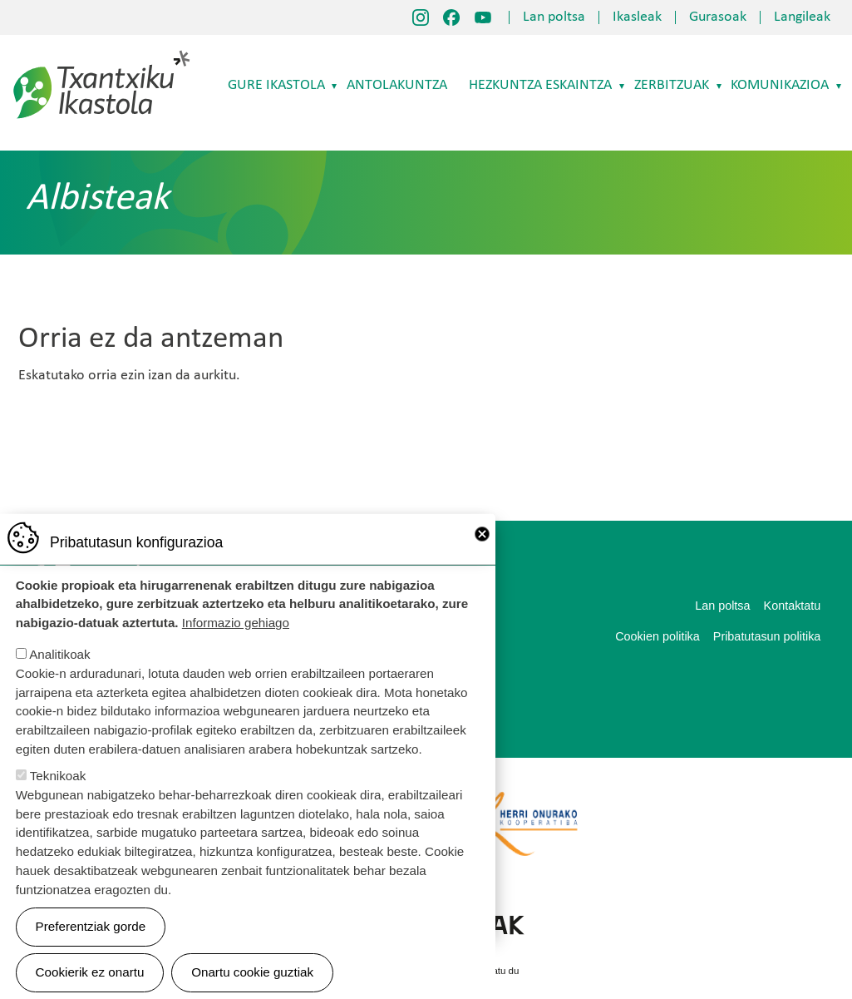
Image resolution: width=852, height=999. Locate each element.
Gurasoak (717, 17)
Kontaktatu (792, 605)
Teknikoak (58, 777)
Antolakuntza (397, 85)
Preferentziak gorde (91, 928)
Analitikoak (59, 656)
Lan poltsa (554, 17)
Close (482, 536)
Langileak (802, 17)
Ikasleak (637, 17)
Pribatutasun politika (767, 636)
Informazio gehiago (235, 624)
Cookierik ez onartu (90, 974)
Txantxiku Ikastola (101, 54)
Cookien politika (657, 636)
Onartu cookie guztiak (252, 974)
